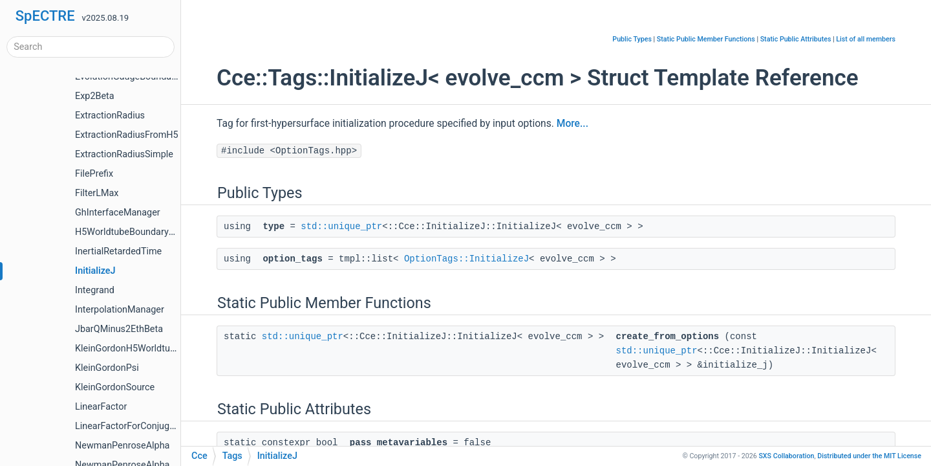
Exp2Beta (94, 96)
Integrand (94, 290)
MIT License (869, 456)
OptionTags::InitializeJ (466, 259)
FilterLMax (96, 193)
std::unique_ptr (341, 226)
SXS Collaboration (786, 456)
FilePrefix (94, 173)
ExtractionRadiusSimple (124, 154)
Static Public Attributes (795, 39)
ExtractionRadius (110, 115)
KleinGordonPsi (107, 367)
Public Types (632, 39)
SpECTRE (45, 16)
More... (572, 123)
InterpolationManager (119, 309)
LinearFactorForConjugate (128, 426)
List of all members (865, 39)
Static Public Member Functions (706, 39)
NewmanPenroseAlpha (122, 445)
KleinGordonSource (115, 387)
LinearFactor (101, 406)
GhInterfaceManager (117, 212)
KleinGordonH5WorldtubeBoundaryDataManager (175, 348)
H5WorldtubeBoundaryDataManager (149, 232)
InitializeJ (95, 270)
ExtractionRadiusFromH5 (126, 134)
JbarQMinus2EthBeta (119, 329)
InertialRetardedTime (118, 251)
